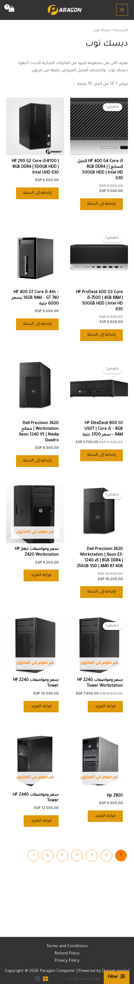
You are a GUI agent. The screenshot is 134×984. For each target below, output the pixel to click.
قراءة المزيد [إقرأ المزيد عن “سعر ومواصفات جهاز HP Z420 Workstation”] (41, 575)
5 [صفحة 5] (62, 855)
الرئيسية (121, 30)
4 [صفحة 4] (77, 855)
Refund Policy (67, 954)
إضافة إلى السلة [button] (101, 204)
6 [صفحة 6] (47, 855)
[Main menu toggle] (122, 10)
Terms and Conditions (67, 946)
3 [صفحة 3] (91, 855)
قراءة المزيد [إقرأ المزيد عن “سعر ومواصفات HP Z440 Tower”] (41, 821)
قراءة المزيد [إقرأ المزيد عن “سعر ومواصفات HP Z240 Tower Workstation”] (105, 706)
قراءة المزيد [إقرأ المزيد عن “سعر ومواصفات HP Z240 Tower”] (41, 706)
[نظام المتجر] (78, 978)
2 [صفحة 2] (106, 855)
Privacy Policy (67, 961)
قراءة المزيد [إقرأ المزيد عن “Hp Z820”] (105, 816)
